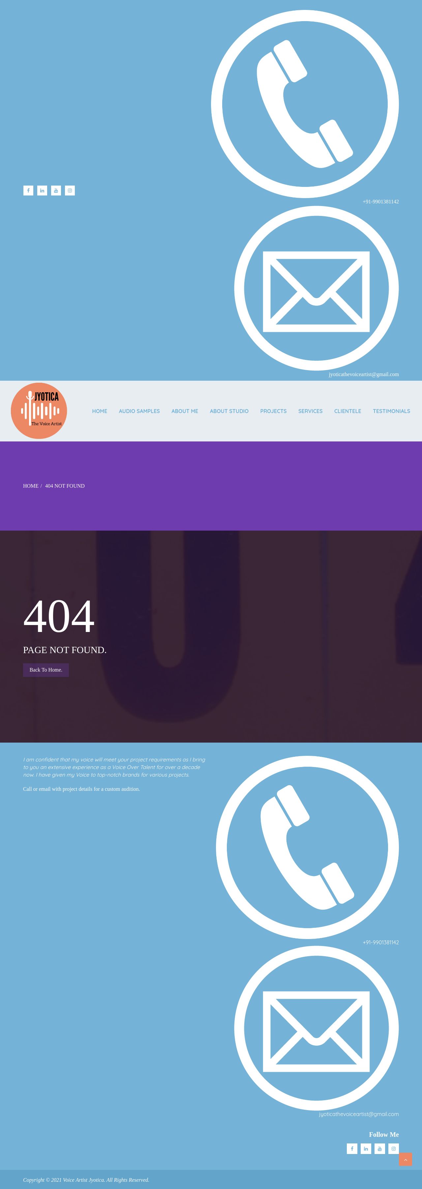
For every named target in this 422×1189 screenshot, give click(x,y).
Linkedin (366, 1149)
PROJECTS (313, 406)
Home (133, 406)
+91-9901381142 (381, 942)
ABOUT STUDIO (267, 406)
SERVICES (351, 406)
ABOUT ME (221, 406)
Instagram (70, 190)
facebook (28, 190)
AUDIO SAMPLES (174, 406)
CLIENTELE (390, 406)
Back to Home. (46, 670)
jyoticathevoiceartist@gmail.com (359, 1114)
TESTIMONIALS (391, 415)
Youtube (56, 190)
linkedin (42, 190)
